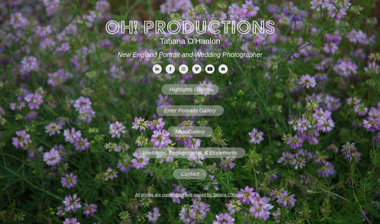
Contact (190, 174)
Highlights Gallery (190, 89)
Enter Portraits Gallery (190, 110)
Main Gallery (190, 132)
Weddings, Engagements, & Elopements (190, 153)
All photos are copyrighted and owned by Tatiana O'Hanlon (190, 195)
